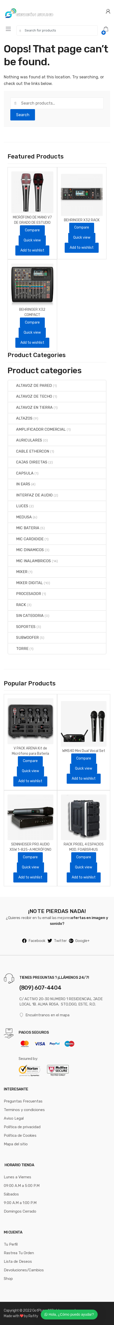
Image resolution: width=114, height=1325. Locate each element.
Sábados (11, 1194)
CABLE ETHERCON (28, 451)
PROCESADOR (24, 593)
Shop (8, 1278)
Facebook (33, 940)
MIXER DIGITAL (25, 583)
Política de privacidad (22, 1127)
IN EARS (19, 484)
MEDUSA (20, 517)
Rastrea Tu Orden (19, 1253)
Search (22, 114)
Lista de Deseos (18, 1261)
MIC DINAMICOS (26, 550)
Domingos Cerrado (20, 1211)
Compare (32, 230)
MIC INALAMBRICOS (29, 561)
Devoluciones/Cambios (24, 1270)
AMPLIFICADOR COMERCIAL (37, 429)
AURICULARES (25, 440)
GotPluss (39, 1310)
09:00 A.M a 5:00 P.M (22, 1185)
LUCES (18, 506)
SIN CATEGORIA (26, 615)
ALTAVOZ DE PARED (30, 385)
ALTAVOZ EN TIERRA (30, 407)
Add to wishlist (32, 250)
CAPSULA (20, 473)
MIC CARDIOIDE (26, 539)
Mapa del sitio (16, 1144)
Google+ (79, 940)
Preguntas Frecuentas (23, 1101)
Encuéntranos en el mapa (44, 1015)
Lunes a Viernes (17, 1177)
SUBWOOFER (23, 637)
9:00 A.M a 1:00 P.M (20, 1203)
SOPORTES (21, 626)
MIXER (17, 572)
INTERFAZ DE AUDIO (30, 495)
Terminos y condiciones (24, 1110)
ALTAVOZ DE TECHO (30, 396)
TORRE (18, 648)
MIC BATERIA (23, 528)
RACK (17, 605)
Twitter (57, 940)
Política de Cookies (20, 1135)
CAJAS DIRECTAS (27, 462)
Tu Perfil (11, 1244)
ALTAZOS (20, 418)
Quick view (32, 240)
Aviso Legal (14, 1118)
